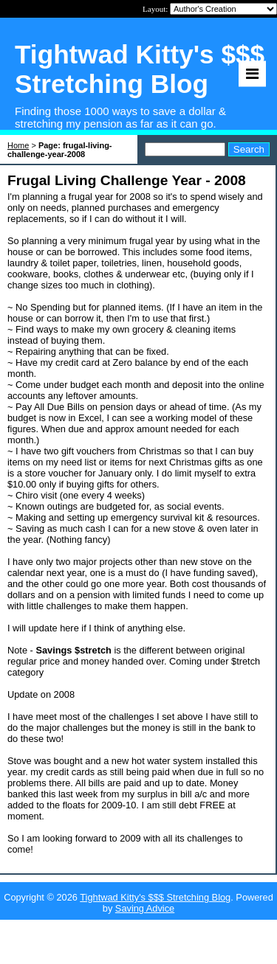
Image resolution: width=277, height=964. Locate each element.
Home (18, 145)
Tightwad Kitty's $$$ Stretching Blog (155, 897)
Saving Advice (144, 908)
